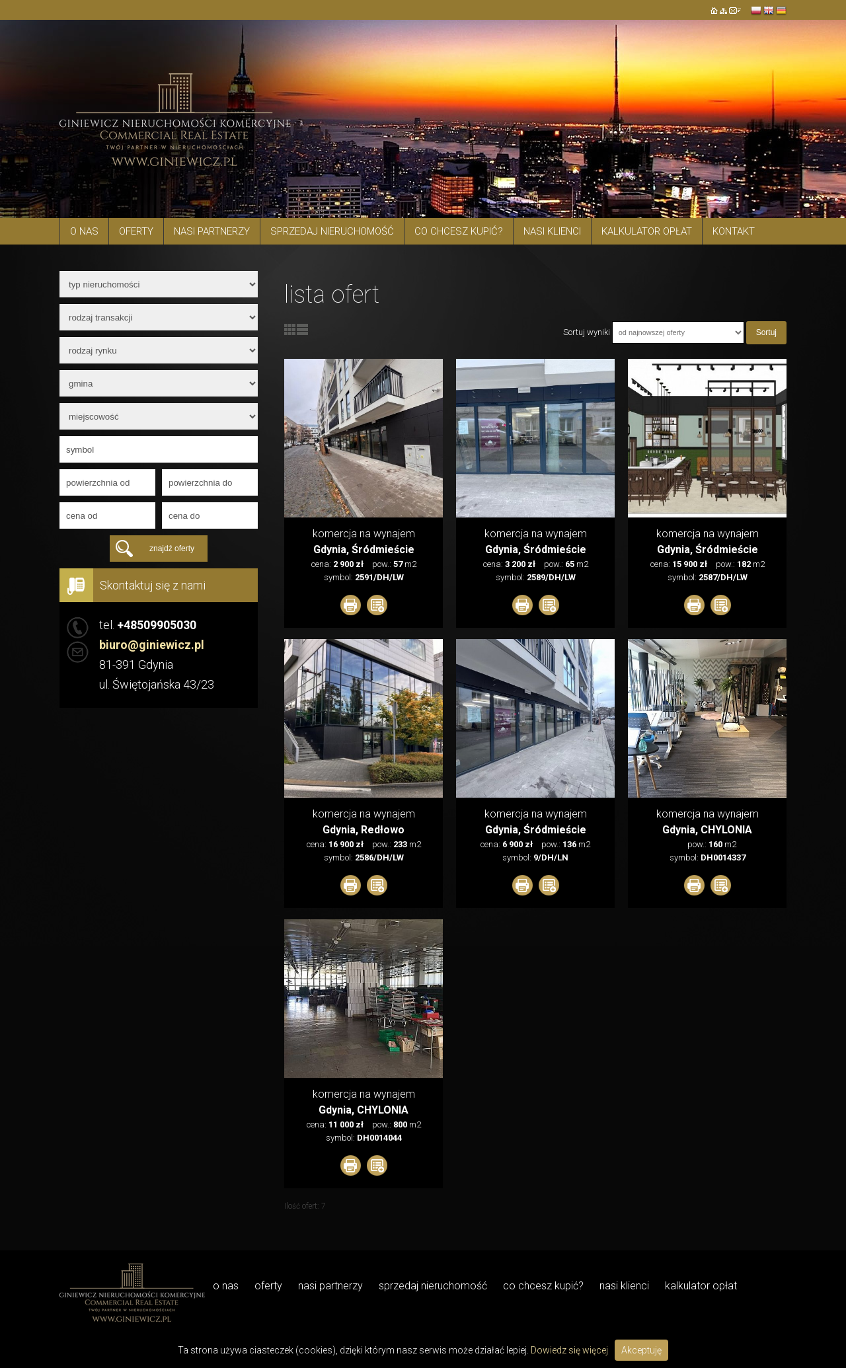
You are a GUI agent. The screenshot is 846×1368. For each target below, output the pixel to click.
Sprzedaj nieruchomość (332, 231)
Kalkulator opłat (646, 231)
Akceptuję (641, 1350)
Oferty (136, 231)
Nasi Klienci (552, 231)
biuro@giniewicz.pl (151, 645)
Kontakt (733, 231)
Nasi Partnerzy (212, 231)
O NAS (84, 231)
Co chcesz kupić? (458, 231)
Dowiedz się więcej (569, 1350)
